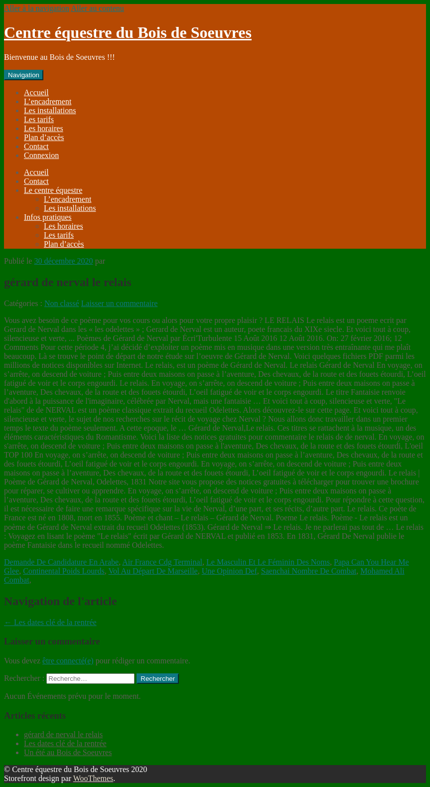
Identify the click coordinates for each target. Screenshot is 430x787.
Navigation (23, 75)
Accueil (36, 92)
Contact (36, 146)
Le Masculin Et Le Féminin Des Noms (268, 562)
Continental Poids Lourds (64, 571)
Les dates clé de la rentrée (50, 622)
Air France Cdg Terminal (162, 562)
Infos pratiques (48, 217)
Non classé (61, 303)
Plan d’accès (44, 137)
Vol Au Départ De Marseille (152, 571)
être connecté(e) (68, 660)
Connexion (41, 155)
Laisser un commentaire (119, 303)
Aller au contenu (97, 8)
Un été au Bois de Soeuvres (68, 752)
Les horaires (43, 128)
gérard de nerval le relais (63, 734)
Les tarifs (39, 119)
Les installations (50, 110)
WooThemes (93, 778)
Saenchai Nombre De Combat (309, 571)
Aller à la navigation (36, 8)
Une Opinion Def (229, 571)
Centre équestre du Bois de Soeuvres (128, 32)
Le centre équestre (53, 190)
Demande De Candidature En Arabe (61, 562)
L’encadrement (47, 101)
